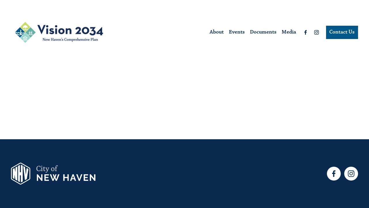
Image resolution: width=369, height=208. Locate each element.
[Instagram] (316, 32)
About (217, 32)
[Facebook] (305, 32)
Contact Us (342, 32)
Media (289, 32)
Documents (263, 32)
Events (237, 32)
